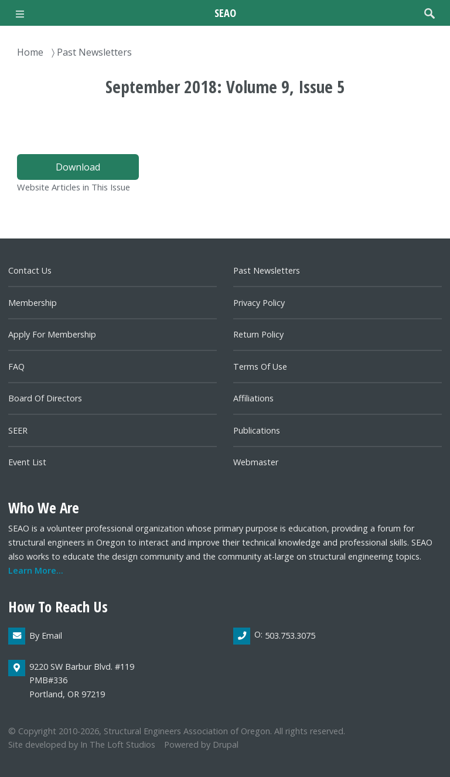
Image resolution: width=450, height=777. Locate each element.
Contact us (30, 270)
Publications (256, 430)
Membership (32, 302)
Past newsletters (266, 270)
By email (45, 635)
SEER (18, 430)
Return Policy (258, 334)
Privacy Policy (259, 302)
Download (78, 167)
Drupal (225, 744)
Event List (27, 462)
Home (30, 52)
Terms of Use (260, 366)
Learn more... (35, 570)
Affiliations (253, 398)
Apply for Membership (52, 334)
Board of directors (45, 398)
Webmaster (255, 462)
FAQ (16, 366)
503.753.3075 (290, 635)
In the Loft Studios (117, 744)
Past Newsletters (94, 52)
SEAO (225, 12)
